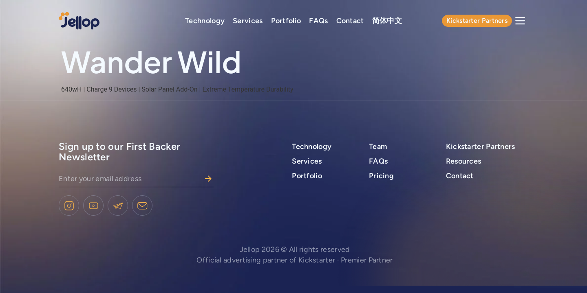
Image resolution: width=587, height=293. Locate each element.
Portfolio (286, 20)
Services (248, 20)
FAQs (318, 20)
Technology (205, 20)
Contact (350, 20)
